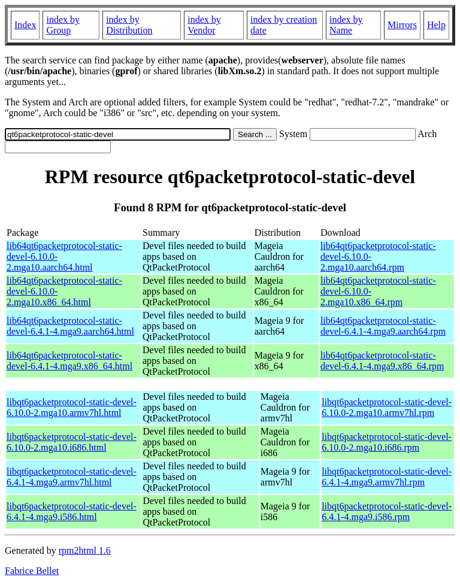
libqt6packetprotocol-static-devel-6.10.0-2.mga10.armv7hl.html (72, 407)
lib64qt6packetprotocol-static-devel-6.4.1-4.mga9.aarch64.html (70, 325)
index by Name (346, 24)
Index (25, 25)
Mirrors (402, 25)
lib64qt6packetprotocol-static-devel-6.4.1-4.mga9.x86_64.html (69, 360)
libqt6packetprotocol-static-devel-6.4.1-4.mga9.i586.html (72, 511)
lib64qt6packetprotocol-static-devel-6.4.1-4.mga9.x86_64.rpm (382, 360)
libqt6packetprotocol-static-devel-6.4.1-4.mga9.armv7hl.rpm (387, 476)
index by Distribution (129, 24)
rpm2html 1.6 (85, 550)
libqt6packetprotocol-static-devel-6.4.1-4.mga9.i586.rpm (387, 511)
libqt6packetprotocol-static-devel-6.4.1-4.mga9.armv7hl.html (72, 476)
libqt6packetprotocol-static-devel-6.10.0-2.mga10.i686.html (72, 442)
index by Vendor (204, 24)
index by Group (63, 24)
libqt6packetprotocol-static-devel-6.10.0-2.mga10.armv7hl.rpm (387, 407)
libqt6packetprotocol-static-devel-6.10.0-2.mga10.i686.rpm (387, 442)
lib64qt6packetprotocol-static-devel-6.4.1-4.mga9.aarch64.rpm (383, 325)
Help (436, 25)
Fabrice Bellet (32, 571)
